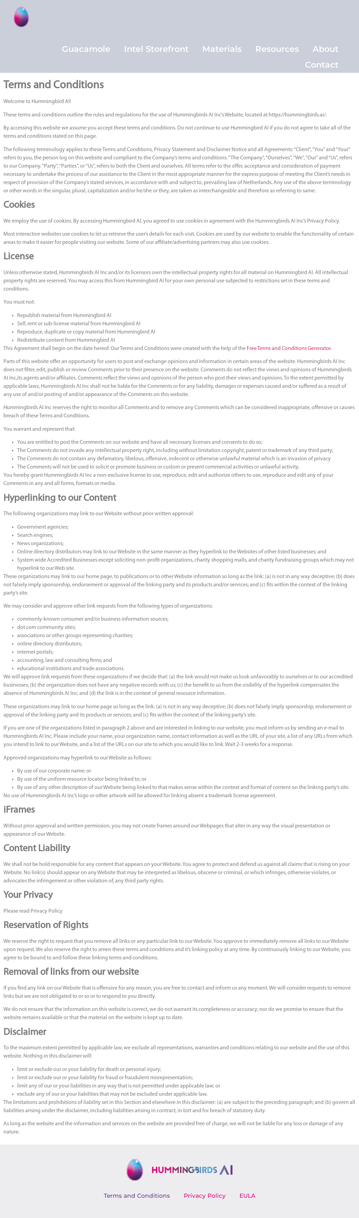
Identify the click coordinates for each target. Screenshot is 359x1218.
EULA (247, 1195)
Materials (222, 49)
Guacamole (86, 49)
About (325, 49)
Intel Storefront (156, 49)
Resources (277, 49)
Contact (321, 65)
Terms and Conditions (137, 1195)
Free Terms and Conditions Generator (288, 348)
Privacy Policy (205, 1195)
